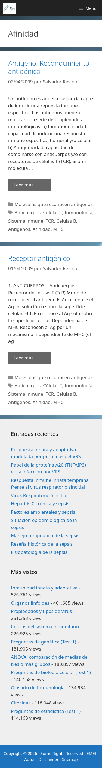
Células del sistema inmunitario (45, 626)
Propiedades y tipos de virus (41, 611)
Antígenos (19, 229)
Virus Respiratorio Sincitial (39, 495)
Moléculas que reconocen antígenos (53, 204)
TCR (50, 221)
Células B (66, 221)
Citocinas (20, 703)
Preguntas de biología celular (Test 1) (51, 672)
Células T (52, 212)
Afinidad (42, 229)
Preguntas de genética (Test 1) (43, 642)
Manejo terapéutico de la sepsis (45, 535)
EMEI (91, 753)
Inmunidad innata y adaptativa (44, 588)
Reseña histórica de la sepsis (42, 544)
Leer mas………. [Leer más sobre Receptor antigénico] (30, 358)
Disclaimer (48, 759)
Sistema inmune (25, 221)
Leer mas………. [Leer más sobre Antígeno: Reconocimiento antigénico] (30, 185)
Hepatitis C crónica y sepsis (40, 503)
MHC (58, 229)
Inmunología (78, 212)
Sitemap (70, 759)
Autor (29, 759)
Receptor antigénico (39, 258)
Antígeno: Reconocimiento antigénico (48, 67)
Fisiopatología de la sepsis (39, 552)
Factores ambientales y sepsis (43, 512)
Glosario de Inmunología (38, 687)
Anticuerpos (27, 212)
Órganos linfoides (30, 603)
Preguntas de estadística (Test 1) (46, 711)
